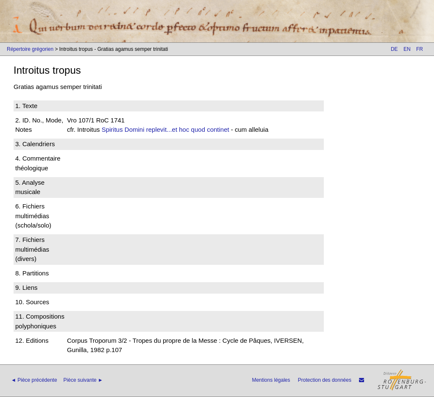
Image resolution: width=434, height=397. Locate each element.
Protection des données (324, 380)
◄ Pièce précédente (34, 380)
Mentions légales (271, 380)
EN (407, 49)
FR (419, 49)
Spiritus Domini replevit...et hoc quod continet (165, 129)
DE (394, 49)
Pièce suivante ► (83, 380)
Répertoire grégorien (30, 49)
